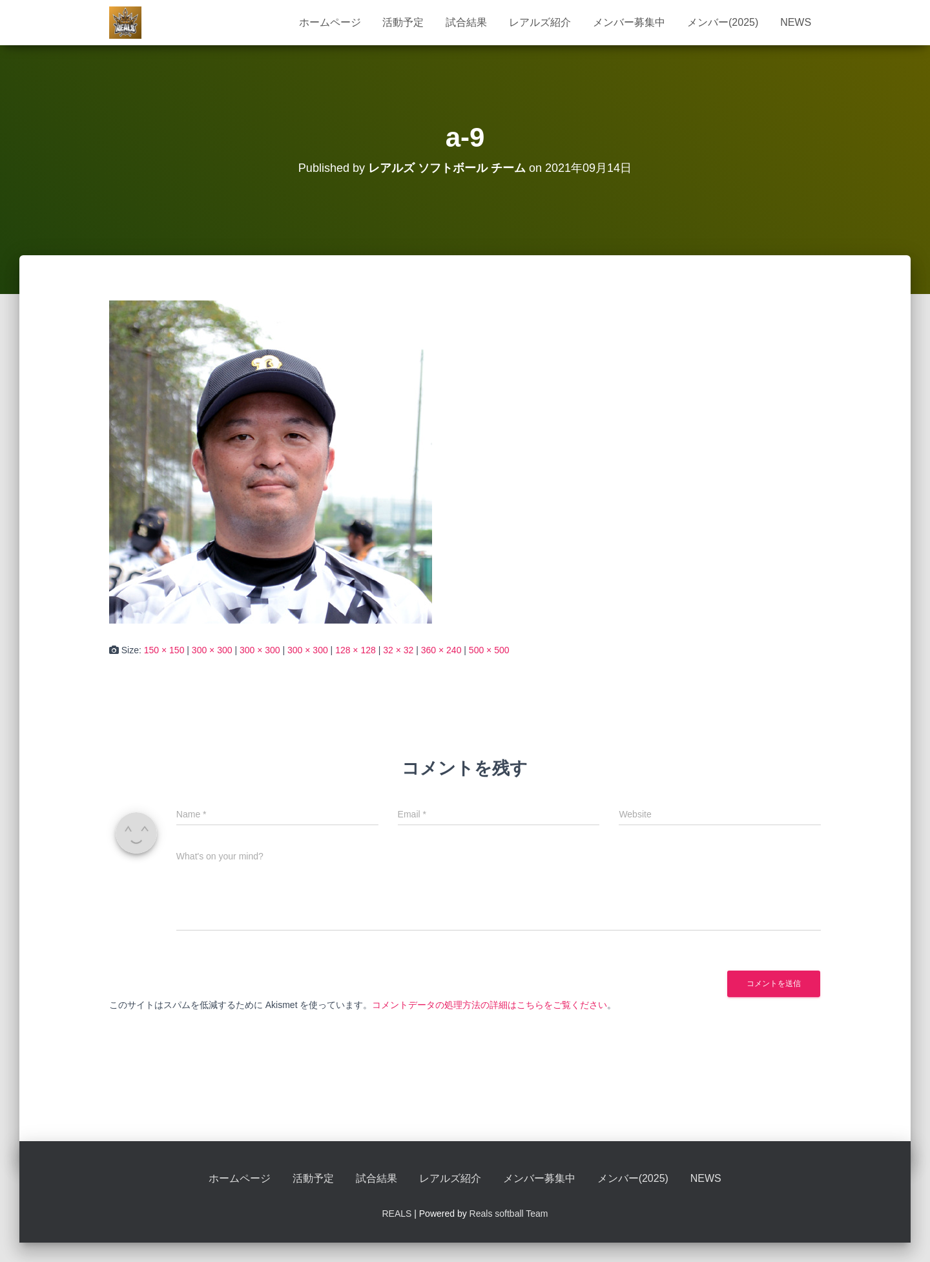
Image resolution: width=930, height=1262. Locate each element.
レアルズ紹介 (540, 22)
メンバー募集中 (629, 22)
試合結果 (466, 22)
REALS (396, 1213)
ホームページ (330, 22)
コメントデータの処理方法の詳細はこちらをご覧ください (489, 1005)
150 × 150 (164, 650)
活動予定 (403, 22)
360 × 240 (441, 650)
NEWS (795, 22)
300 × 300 (212, 650)
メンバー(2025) (722, 22)
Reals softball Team (509, 1213)
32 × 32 (398, 650)
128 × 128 (355, 650)
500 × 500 (489, 650)
